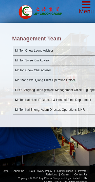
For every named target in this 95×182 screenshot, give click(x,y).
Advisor (26, 40)
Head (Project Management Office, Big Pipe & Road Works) (47, 82)
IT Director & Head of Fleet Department (45, 94)
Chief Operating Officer (37, 70)
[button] (86, 8)
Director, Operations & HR (42, 104)
